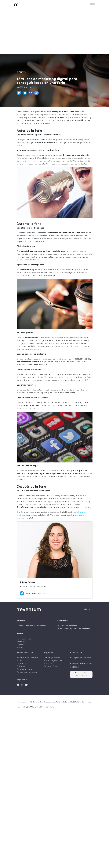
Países (20, 648)
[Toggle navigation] (92, 4)
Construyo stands (51, 658)
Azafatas (62, 621)
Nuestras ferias (24, 639)
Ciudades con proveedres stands (32, 626)
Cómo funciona (24, 669)
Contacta (21, 663)
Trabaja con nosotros (27, 672)
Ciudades (21, 645)
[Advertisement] (54, 31)
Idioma (88, 609)
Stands (21, 621)
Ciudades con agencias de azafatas (73, 629)
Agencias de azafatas (67, 626)
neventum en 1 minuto (27, 658)
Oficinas (21, 666)
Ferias (20, 634)
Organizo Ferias (50, 666)
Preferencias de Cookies (81, 674)
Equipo (20, 661)
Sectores (21, 642)
